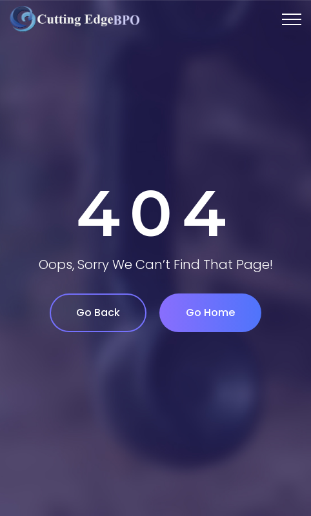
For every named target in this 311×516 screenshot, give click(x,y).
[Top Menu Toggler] (291, 19)
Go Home (210, 312)
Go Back (98, 312)
